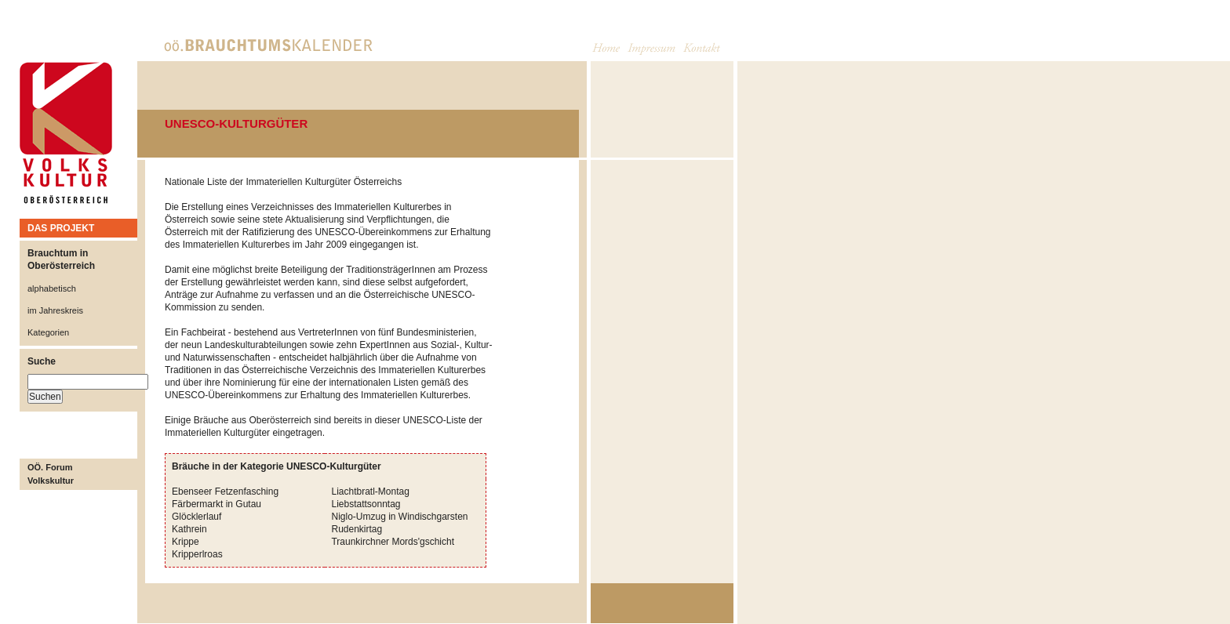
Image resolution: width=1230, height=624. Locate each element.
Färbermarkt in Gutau (216, 504)
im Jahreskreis (55, 310)
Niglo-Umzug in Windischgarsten (399, 516)
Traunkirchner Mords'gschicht (392, 541)
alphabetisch (51, 288)
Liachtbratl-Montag (370, 491)
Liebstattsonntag (365, 504)
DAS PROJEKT (60, 228)
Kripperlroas (197, 554)
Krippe (185, 541)
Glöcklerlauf (196, 516)
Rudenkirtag (356, 529)
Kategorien (48, 332)
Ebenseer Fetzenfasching (225, 491)
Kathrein (189, 529)
